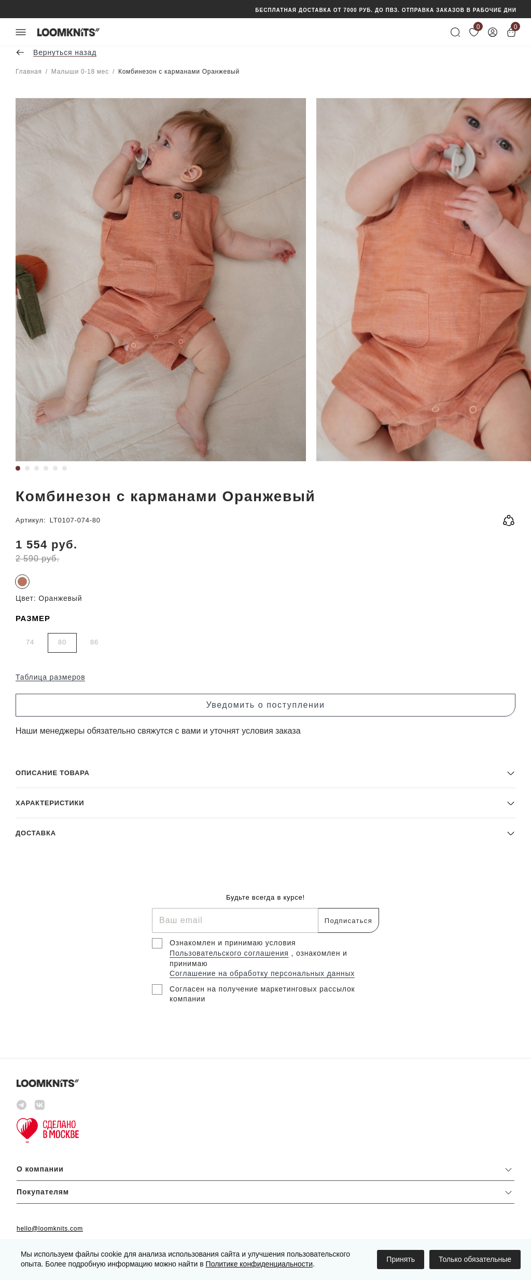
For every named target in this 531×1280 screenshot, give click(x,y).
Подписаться (348, 921)
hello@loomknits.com (50, 1228)
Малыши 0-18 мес (80, 71)
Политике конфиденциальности (259, 1264)
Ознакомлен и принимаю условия (233, 943)
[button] (265, 773)
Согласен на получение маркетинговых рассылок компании (262, 994)
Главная (29, 71)
